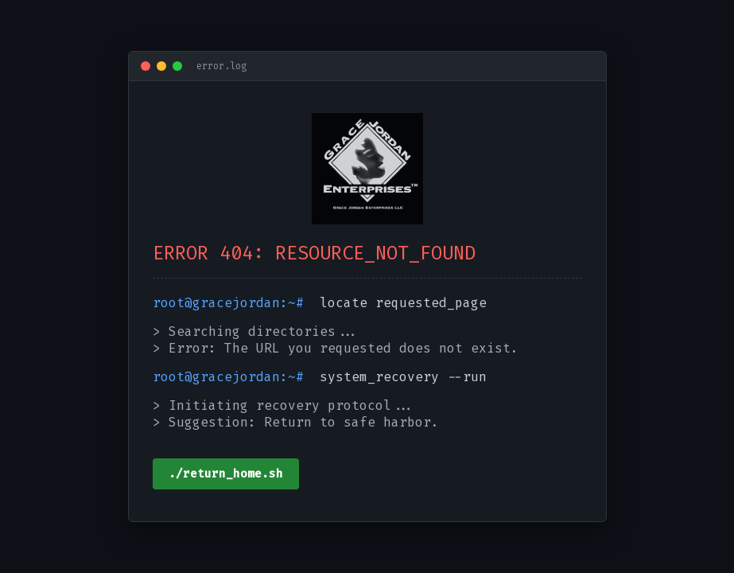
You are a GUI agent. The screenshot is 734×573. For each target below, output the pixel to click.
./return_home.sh (226, 473)
